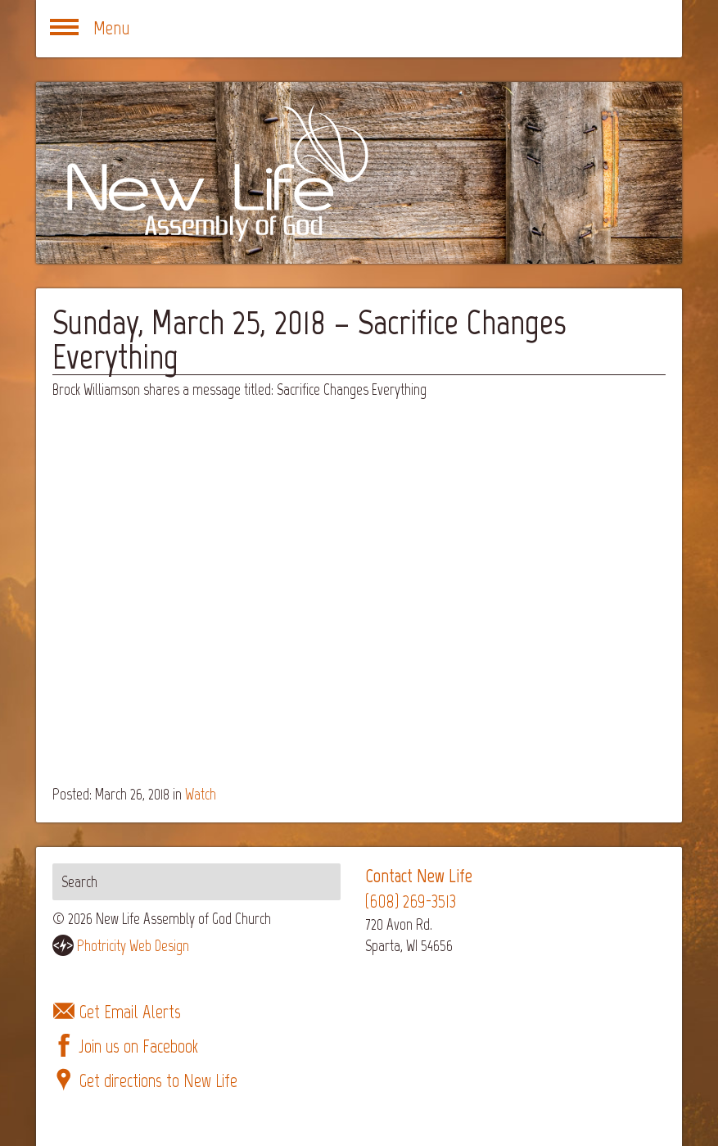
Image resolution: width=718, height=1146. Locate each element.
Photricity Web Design (133, 945)
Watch (200, 794)
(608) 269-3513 (410, 901)
